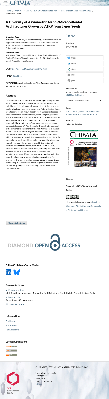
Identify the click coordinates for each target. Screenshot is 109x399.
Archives (18, 10)
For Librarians (12, 329)
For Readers (11, 321)
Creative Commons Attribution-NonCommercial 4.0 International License (83, 206)
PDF (73, 36)
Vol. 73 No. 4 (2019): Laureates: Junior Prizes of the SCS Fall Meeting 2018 (58, 10)
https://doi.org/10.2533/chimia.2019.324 (29, 69)
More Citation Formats (78, 100)
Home (8, 10)
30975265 (17, 76)
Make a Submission (16, 223)
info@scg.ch (40, 384)
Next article (14, 297)
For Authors (11, 325)
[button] (84, 58)
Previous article (16, 290)
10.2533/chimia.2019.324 (74, 95)
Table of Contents (17, 304)
